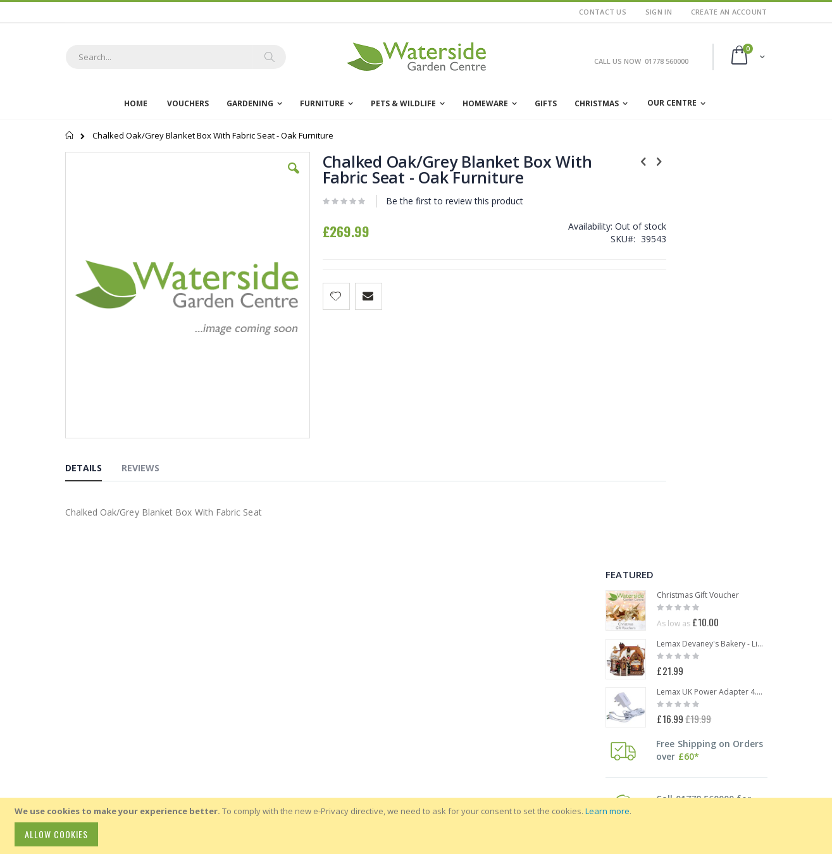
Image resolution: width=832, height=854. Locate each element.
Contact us (265, 676)
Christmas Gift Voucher (698, 191)
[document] (418, 825)
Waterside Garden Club (410, 690)
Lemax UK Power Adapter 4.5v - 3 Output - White (712, 288)
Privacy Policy (391, 661)
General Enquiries (132, 698)
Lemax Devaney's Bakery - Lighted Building (712, 240)
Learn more (607, 811)
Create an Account (729, 11)
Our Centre (672, 102)
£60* (688, 352)
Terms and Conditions (407, 647)
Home (70, 135)
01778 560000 (90, 666)
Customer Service (132, 706)
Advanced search (278, 647)
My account (267, 618)
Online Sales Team (134, 715)
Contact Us (602, 11)
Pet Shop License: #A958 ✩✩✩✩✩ (431, 705)
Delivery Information (404, 618)
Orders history (273, 632)
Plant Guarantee (397, 676)
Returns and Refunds (406, 632)
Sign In (658, 11)
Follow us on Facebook (414, 725)
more (707, 449)
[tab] (93, 398)
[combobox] (176, 57)
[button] (263, 177)
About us (262, 661)
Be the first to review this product (422, 201)
